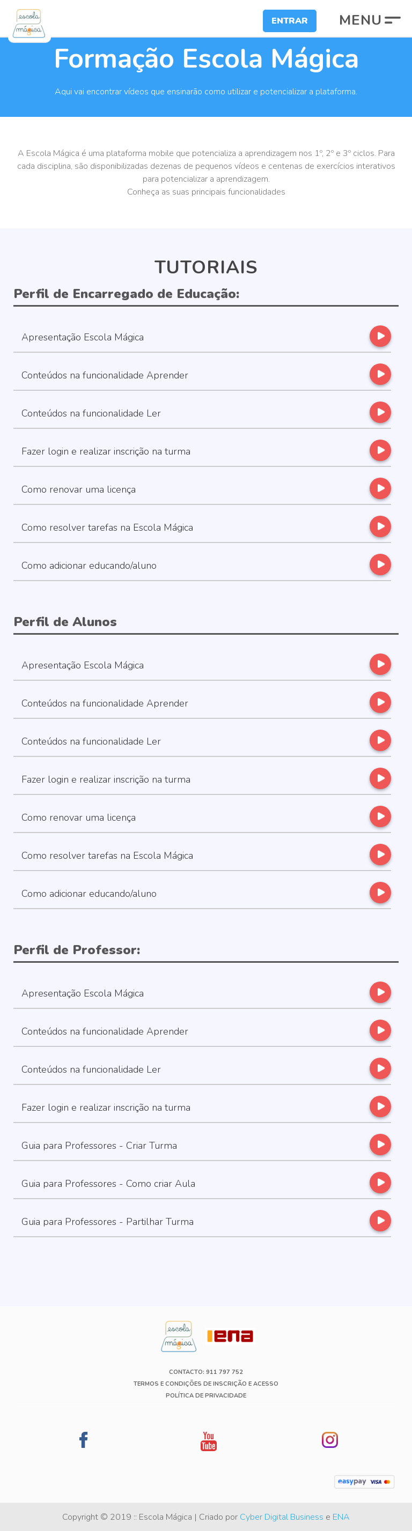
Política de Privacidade (206, 1396)
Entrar (289, 21)
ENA (341, 1517)
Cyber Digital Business (281, 1517)
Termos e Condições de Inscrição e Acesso (206, 1384)
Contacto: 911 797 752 (206, 1372)
